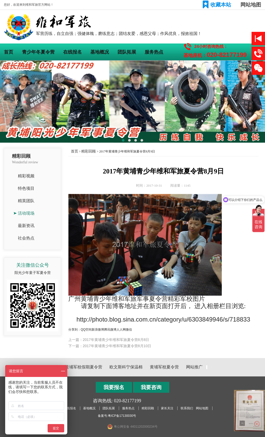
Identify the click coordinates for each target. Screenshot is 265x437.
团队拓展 (126, 52)
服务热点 (154, 52)
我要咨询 (151, 387)
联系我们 (187, 408)
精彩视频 (26, 176)
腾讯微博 (110, 329)
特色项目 (26, 188)
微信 (129, 329)
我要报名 (114, 387)
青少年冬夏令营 (38, 52)
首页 (8, 52)
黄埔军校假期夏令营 (83, 367)
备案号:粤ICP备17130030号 (117, 416)
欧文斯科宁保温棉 (126, 367)
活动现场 (26, 213)
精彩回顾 (88, 151)
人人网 (121, 329)
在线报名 (72, 52)
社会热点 (26, 238)
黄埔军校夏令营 (164, 367)
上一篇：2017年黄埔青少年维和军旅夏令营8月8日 (108, 340)
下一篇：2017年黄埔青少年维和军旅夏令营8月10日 (109, 346)
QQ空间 (86, 329)
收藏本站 (220, 5)
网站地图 (250, 5)
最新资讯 (26, 225)
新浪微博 (98, 329)
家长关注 (167, 408)
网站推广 (194, 367)
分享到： (74, 329)
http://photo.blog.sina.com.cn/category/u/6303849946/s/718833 (163, 319)
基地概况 (99, 52)
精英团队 (26, 201)
